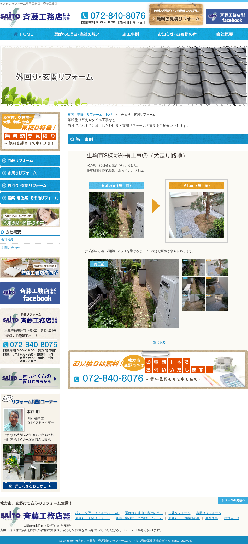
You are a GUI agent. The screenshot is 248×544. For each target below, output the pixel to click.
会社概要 (224, 34)
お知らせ (177, 34)
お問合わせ (231, 518)
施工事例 (130, 34)
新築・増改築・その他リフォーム (139, 518)
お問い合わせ (10, 247)
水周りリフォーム (208, 513)
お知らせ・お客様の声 (184, 518)
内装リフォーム (179, 513)
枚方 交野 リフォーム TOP (90, 114)
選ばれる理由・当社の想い (77, 34)
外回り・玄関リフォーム (92, 518)
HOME (23, 34)
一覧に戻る (158, 342)
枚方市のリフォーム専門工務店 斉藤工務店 (28, 3)
